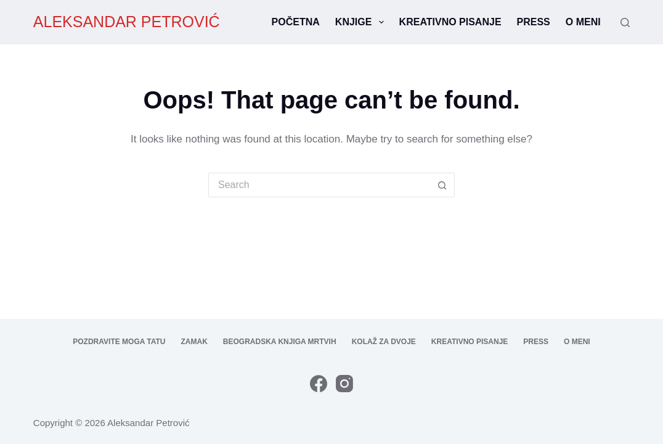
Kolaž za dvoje (384, 341)
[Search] (625, 22)
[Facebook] (318, 383)
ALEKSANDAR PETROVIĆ (126, 21)
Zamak (194, 341)
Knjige (362, 22)
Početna (296, 22)
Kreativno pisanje (450, 22)
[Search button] (442, 185)
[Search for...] (319, 185)
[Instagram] (344, 383)
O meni (583, 22)
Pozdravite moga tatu (119, 341)
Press (533, 22)
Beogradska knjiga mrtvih (279, 341)
